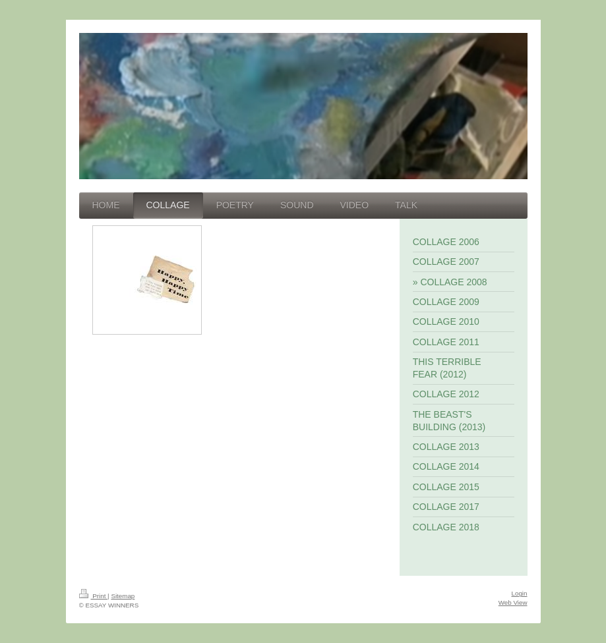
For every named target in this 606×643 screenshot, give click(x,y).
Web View (513, 602)
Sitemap (123, 596)
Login (520, 593)
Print (93, 596)
